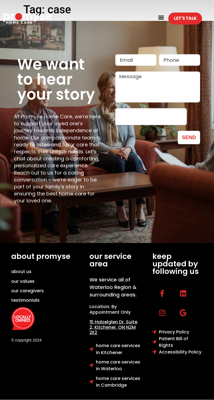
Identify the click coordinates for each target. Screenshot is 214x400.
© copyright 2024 (26, 340)
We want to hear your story (56, 79)
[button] (161, 17)
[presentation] (151, 116)
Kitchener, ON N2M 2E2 (112, 330)
